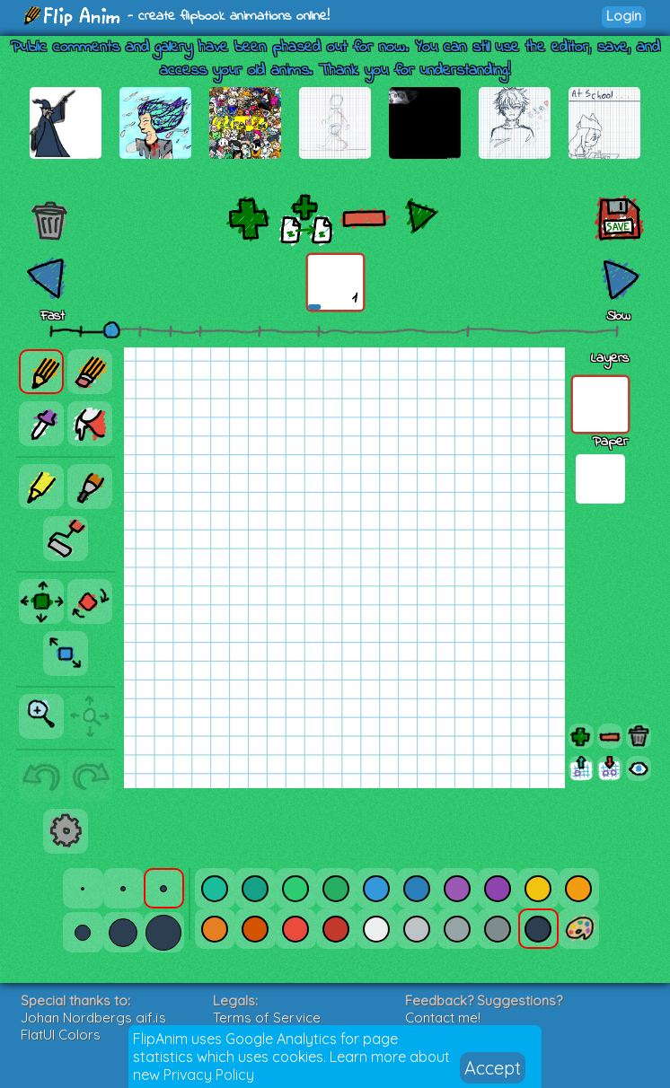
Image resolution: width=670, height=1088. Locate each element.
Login (623, 15)
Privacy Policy (208, 1075)
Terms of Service (267, 1017)
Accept (492, 1068)
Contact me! (442, 1017)
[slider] (111, 329)
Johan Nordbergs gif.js (93, 1017)
